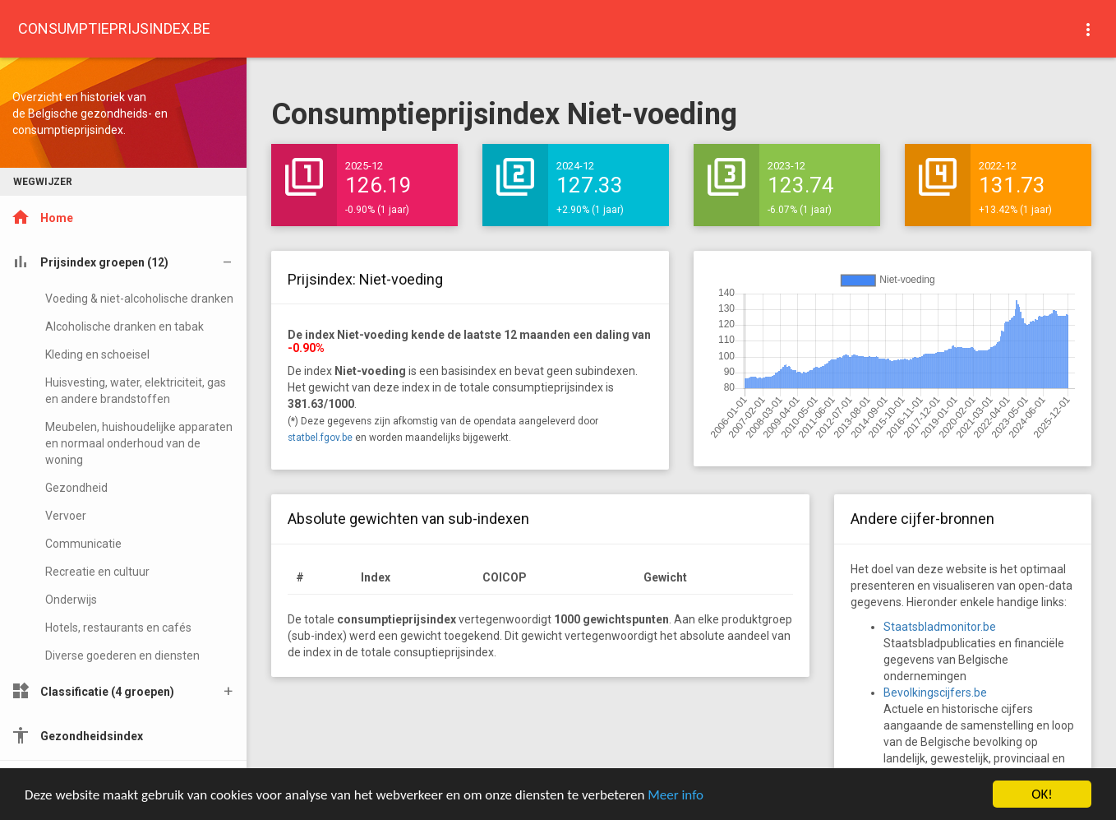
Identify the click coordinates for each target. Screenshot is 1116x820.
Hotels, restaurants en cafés (118, 627)
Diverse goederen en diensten (122, 655)
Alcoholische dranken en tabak (124, 326)
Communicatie (83, 543)
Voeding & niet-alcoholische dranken (139, 298)
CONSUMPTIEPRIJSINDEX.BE (114, 28)
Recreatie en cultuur (97, 571)
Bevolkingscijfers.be (935, 692)
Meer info (675, 795)
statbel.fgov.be (320, 437)
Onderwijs (71, 599)
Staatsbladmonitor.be (939, 626)
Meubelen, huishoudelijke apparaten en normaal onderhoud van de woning (139, 443)
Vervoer (65, 515)
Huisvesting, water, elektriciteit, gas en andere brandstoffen (135, 390)
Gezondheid (76, 487)
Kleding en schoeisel (97, 354)
